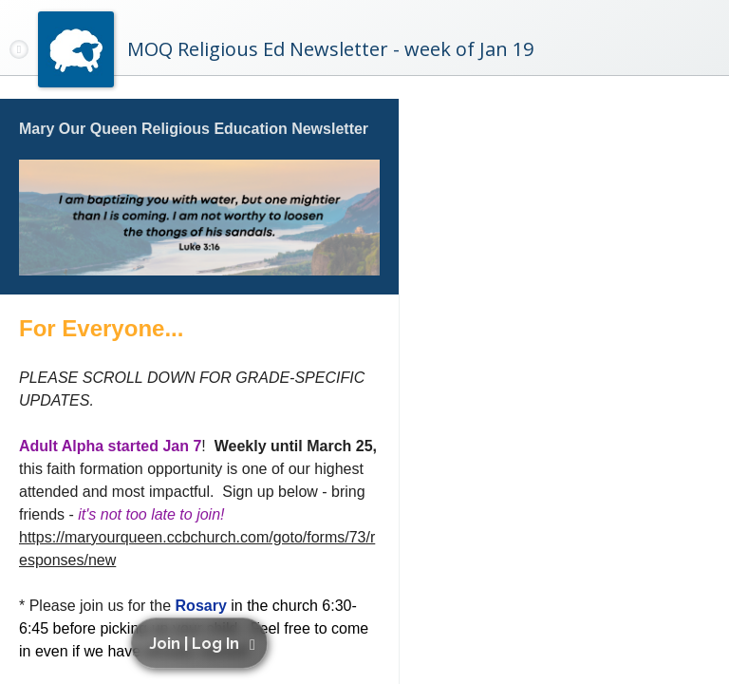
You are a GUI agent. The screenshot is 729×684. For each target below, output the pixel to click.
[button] (203, 643)
